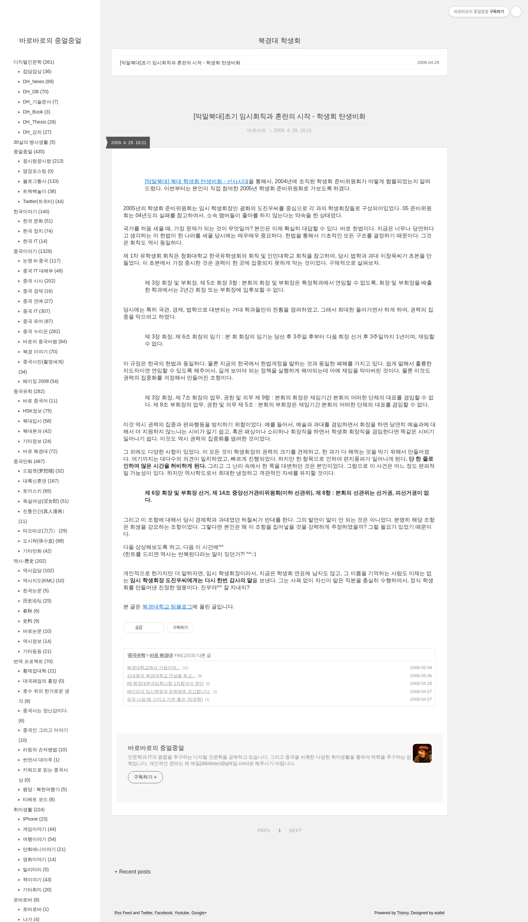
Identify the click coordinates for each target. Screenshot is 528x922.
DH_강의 (37, 132)
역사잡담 (38, 570)
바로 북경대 (40, 451)
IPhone (34, 819)
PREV (263, 829)
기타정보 (37, 441)
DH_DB (35, 91)
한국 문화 (37, 221)
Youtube (181, 913)
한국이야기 (31, 211)
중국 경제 (37, 291)
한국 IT (34, 241)
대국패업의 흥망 (43, 681)
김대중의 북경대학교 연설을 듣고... (161, 675)
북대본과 (37, 431)
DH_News (38, 81)
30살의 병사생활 (34, 142)
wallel (439, 913)
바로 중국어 (40, 400)
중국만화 (29, 461)
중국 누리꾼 (41, 331)
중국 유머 (37, 321)
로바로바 (26, 899)
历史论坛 (37, 600)
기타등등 (37, 651)
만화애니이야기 (44, 849)
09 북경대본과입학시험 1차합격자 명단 (165, 683)
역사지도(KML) (43, 580)
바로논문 (37, 631)
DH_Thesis (39, 122)
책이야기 (37, 879)
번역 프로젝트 (33, 661)
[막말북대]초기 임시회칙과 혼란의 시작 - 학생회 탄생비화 (180, 62)
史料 (30, 621)
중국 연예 (37, 301)
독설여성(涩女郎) (45, 501)
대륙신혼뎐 (40, 481)
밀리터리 (35, 869)
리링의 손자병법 (44, 749)
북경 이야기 (40, 351)
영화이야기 (39, 859)
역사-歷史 (29, 561)
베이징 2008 (40, 381)
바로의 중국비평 (44, 341)
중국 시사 (38, 281)
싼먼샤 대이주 (41, 759)
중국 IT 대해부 (42, 270)
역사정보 (37, 641)
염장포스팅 (38, 171)
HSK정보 (37, 411)
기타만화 (37, 551)
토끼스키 (37, 491)
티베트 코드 (38, 799)
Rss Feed (123, 913)
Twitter (147, 913)
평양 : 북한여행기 (44, 789)
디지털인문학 (33, 62)
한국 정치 (37, 231)
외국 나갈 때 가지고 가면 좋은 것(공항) (165, 699)
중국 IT (36, 311)
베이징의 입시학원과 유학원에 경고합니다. (168, 691)
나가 (30, 919)
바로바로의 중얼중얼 (50, 40)
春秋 (30, 611)
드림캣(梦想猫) (43, 470)
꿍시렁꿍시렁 (42, 161)
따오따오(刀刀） (44, 530)
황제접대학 (39, 670)
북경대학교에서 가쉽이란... (153, 667)
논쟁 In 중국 (41, 260)
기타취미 (37, 889)
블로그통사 (40, 181)
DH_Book (36, 111)
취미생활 (29, 809)
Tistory (403, 913)
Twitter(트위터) (43, 201)
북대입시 (37, 421)
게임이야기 (39, 829)
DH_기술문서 (40, 101)
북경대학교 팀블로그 (167, 607)
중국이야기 (32, 251)
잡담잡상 (37, 71)
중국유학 (29, 391)
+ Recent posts (132, 872)
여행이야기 (39, 839)
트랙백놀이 (39, 191)
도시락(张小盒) (43, 541)
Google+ (199, 913)
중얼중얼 (29, 151)
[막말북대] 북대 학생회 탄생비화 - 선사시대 (197, 181)
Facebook (163, 913)
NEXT (294, 829)
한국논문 (35, 590)
